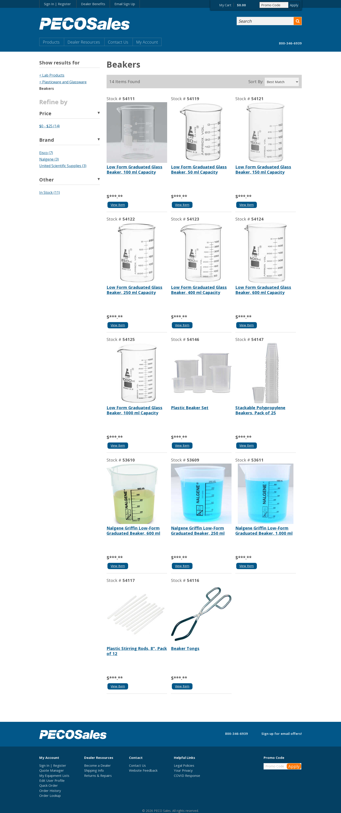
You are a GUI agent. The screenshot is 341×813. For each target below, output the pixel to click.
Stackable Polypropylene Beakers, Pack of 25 (260, 410)
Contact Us (118, 42)
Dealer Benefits (93, 4)
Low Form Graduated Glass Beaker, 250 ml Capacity (134, 289)
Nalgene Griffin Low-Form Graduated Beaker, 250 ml (198, 530)
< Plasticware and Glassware (63, 82)
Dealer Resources (84, 42)
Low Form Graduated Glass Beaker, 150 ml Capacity (263, 169)
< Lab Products (51, 75)
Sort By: (255, 81)
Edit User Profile (52, 780)
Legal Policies (184, 765)
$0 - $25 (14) (49, 126)
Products (51, 42)
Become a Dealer (97, 765)
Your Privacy (183, 770)
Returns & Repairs (98, 775)
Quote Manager (51, 770)
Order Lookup (50, 795)
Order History (50, 790)
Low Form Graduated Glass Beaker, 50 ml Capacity (199, 169)
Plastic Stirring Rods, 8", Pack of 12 (137, 650)
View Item (118, 205)
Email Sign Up (124, 4)
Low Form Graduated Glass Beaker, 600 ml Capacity (263, 289)
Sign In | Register (57, 4)
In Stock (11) (49, 192)
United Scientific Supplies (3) (62, 165)
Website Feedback (143, 770)
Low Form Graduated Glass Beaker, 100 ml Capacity (134, 169)
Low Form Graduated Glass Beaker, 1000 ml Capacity (134, 410)
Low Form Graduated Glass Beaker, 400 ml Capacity (199, 289)
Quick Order (48, 785)
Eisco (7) (46, 152)
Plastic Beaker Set (189, 407)
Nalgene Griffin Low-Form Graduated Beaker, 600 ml (133, 530)
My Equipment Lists (54, 775)
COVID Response (187, 775)
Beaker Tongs (185, 648)
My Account (147, 42)
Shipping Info (94, 770)
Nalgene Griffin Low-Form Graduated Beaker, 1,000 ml (264, 530)
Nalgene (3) (49, 159)
